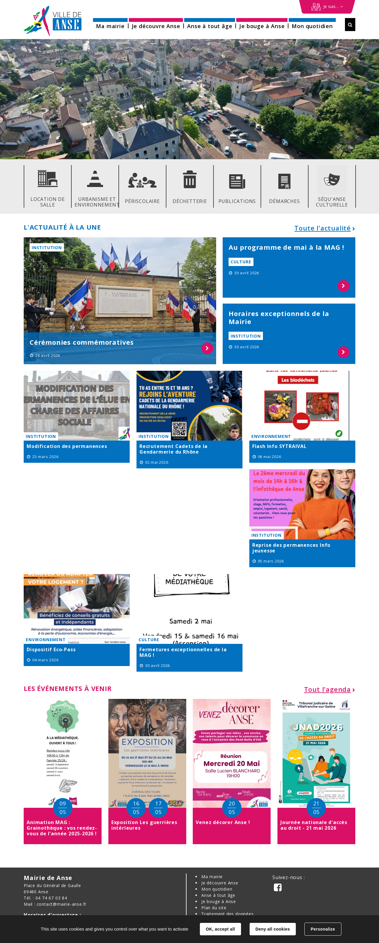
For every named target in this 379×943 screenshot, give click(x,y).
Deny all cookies (273, 929)
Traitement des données (227, 914)
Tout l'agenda (327, 689)
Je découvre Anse (219, 883)
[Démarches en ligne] (327, 7)
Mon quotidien (216, 889)
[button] (110, 24)
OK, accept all (220, 929)
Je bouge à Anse (218, 901)
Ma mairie (212, 876)
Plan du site (214, 907)
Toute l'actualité (322, 227)
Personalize (323, 929)
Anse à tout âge (218, 895)
